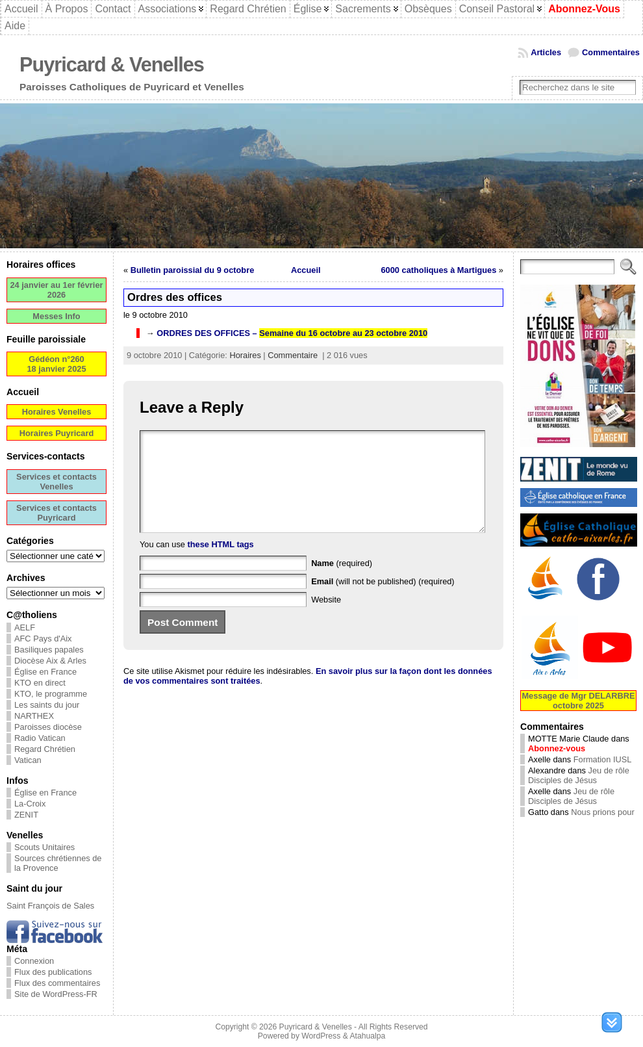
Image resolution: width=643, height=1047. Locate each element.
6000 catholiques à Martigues (439, 270)
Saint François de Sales (50, 906)
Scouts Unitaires (44, 847)
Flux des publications (53, 972)
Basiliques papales (49, 649)
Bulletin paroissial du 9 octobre (193, 270)
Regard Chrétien (44, 749)
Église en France (45, 672)
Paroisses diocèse (48, 727)
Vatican (28, 760)
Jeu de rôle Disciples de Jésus (578, 775)
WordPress (320, 1036)
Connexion (34, 961)
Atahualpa (367, 1036)
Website (326, 619)
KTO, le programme (50, 694)
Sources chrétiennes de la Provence (57, 863)
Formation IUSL (603, 759)
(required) (341, 583)
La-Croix (29, 803)
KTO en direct (40, 683)
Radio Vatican (40, 738)
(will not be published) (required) (383, 601)
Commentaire (293, 355)
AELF (24, 627)
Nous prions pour (602, 812)
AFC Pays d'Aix (43, 638)
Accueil (306, 270)
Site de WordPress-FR (55, 994)
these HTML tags (221, 564)
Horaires (244, 355)
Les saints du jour (46, 705)
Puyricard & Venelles (111, 64)
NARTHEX (34, 716)
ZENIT (26, 815)
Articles (546, 52)
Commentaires (611, 52)
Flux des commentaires (57, 983)
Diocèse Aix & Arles (50, 661)
